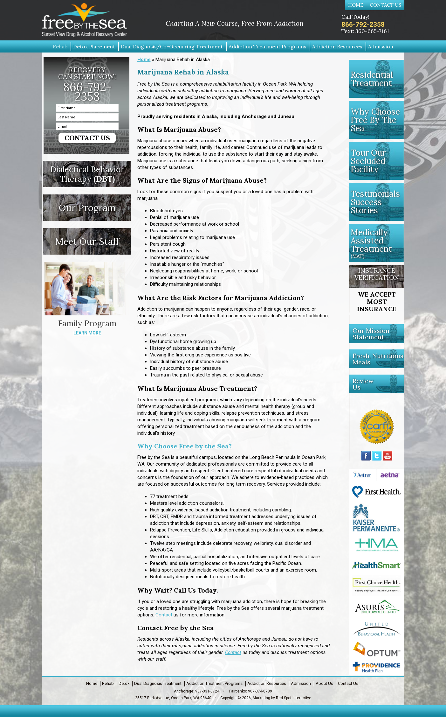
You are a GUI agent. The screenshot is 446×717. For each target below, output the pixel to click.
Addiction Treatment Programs (214, 683)
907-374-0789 (260, 691)
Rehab (108, 683)
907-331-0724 (207, 691)
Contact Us (385, 5)
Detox (124, 683)
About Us (324, 683)
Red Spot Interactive (293, 698)
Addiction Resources (266, 683)
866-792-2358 (363, 24)
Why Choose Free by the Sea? (184, 446)
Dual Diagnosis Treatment (158, 683)
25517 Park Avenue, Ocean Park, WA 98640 (173, 698)
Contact (163, 615)
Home (355, 5)
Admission (301, 683)
